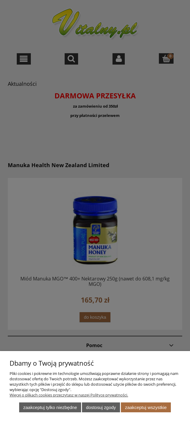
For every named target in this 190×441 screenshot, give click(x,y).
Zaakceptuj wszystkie (146, 407)
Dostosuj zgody (101, 407)
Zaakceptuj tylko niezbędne (50, 407)
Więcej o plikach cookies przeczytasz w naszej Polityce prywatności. (69, 395)
